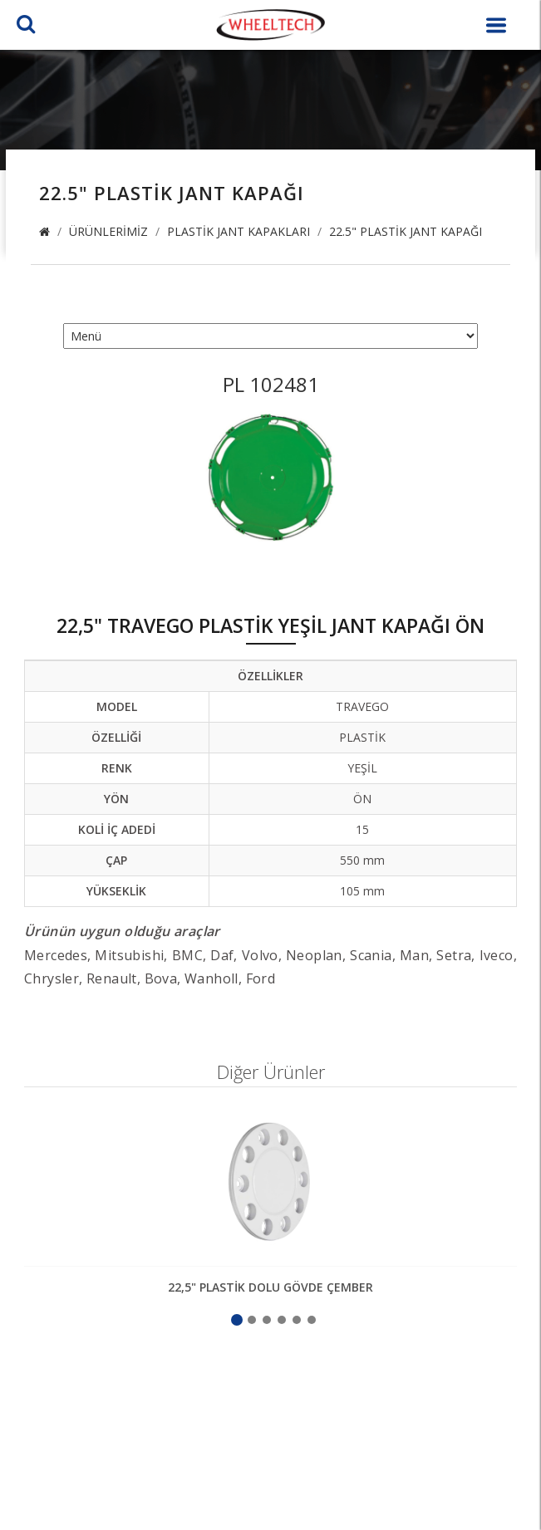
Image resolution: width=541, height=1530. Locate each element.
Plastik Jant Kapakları (238, 231)
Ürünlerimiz (108, 231)
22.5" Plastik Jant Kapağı (405, 231)
